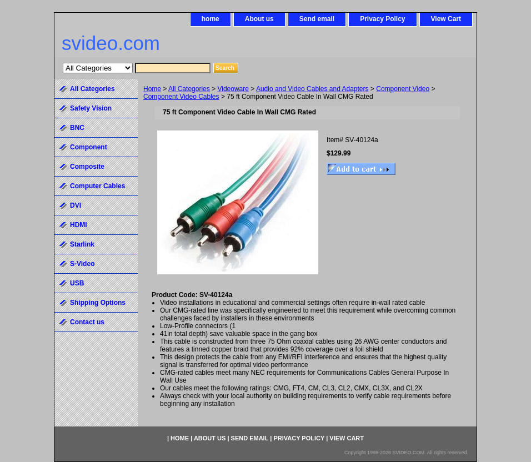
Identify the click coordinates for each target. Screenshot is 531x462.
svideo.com (111, 43)
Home (152, 89)
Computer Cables (97, 186)
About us (259, 19)
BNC (77, 128)
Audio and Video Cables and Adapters (312, 89)
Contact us (87, 322)
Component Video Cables (181, 97)
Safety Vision (91, 108)
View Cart (446, 19)
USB (77, 283)
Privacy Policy (382, 19)
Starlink (82, 244)
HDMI (78, 225)
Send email (316, 19)
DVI (75, 205)
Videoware (232, 89)
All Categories (189, 89)
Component (88, 147)
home (210, 19)
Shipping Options (98, 303)
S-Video (82, 264)
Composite (87, 166)
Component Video (402, 89)
